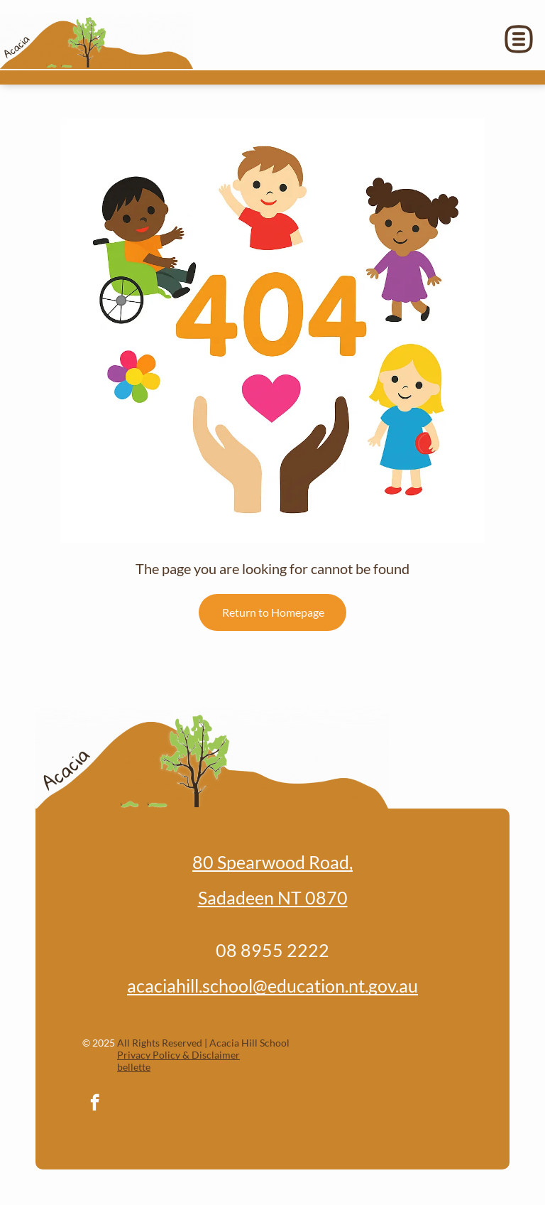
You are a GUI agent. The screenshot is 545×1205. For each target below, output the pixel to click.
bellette (133, 1067)
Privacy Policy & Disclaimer (178, 1055)
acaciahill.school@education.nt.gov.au (272, 985)
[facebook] (94, 1104)
